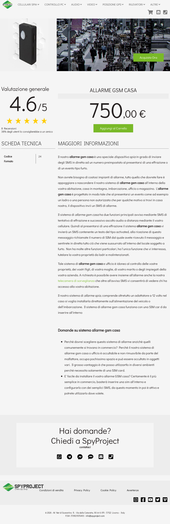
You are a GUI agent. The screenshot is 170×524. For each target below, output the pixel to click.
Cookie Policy (108, 490)
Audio (76, 4)
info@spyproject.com (95, 516)
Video (92, 4)
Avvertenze (133, 490)
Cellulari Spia (28, 4)
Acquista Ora (148, 57)
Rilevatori (137, 4)
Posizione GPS (113, 4)
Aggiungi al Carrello (113, 128)
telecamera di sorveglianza (76, 281)
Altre (155, 4)
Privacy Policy (82, 490)
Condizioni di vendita (51, 490)
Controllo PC (55, 4)
